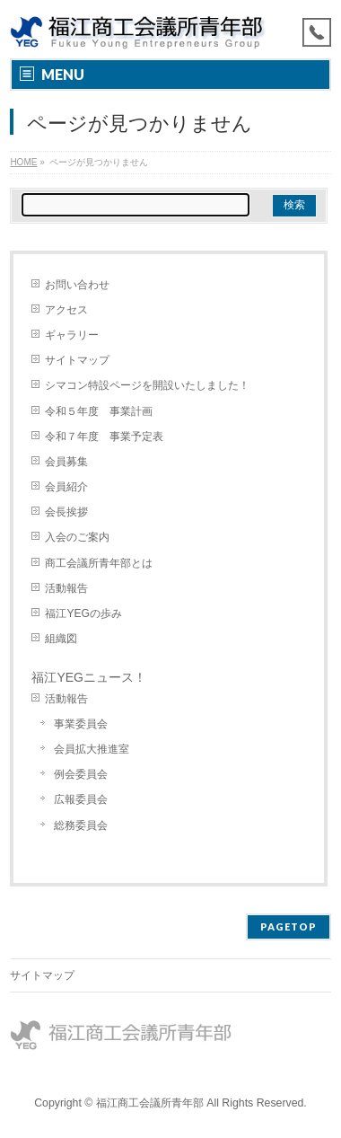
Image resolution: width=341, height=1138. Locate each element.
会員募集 (66, 461)
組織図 (61, 638)
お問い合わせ (77, 284)
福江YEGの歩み (83, 613)
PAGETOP (288, 926)
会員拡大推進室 (91, 749)
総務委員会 (81, 825)
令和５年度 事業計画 (99, 411)
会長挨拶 (66, 512)
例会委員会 (81, 774)
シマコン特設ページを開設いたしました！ (147, 385)
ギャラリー (72, 335)
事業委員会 (81, 724)
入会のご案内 (77, 537)
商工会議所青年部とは (99, 563)
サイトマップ (77, 360)
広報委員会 (81, 799)
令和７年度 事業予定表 (104, 436)
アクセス (66, 310)
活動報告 (66, 588)
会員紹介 (66, 487)
